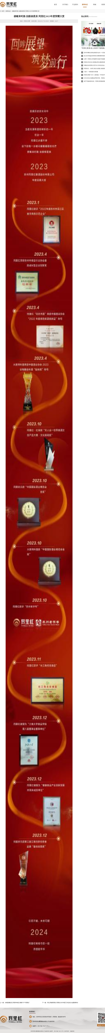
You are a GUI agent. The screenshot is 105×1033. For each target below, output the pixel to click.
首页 (55, 4)
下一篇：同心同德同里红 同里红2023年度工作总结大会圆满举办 (60, 1002)
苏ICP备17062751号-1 (44, 1026)
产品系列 (75, 4)
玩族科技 (72, 1031)
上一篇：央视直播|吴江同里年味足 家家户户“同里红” (15, 1002)
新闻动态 (85, 5)
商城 (94, 4)
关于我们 (65, 4)
